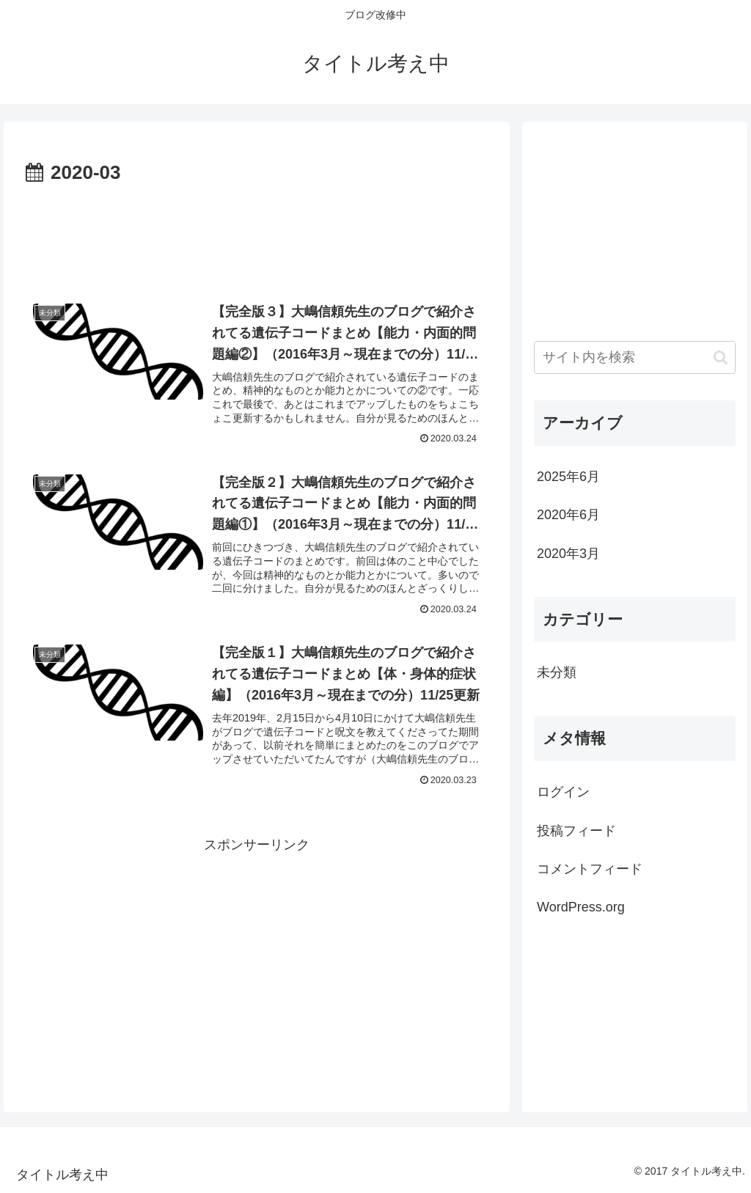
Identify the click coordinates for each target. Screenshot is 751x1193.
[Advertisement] (257, 234)
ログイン (563, 792)
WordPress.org (581, 907)
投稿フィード (576, 830)
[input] (634, 357)
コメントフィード (589, 869)
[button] (720, 357)
